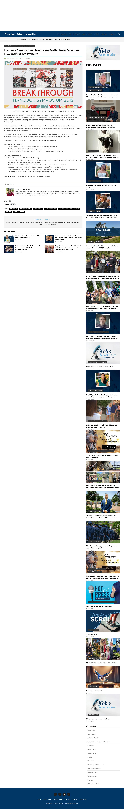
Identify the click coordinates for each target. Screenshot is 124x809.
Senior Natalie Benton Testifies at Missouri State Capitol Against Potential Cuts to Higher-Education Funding (68, 237)
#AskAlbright (13, 208)
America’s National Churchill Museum (99, 742)
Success (90, 780)
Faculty (99, 481)
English (90, 541)
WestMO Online (87, 34)
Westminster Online (94, 784)
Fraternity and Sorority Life (96, 765)
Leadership (91, 761)
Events (97, 34)
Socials (104, 34)
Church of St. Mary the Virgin (95, 90)
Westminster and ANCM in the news (99, 606)
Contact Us (83, 799)
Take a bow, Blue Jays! (94, 691)
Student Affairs (92, 776)
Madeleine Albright (19, 211)
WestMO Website (74, 34)
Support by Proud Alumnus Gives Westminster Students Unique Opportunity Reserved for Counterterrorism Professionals (68, 247)
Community (98, 302)
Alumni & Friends (9, 46)
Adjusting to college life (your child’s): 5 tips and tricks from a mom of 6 (101, 426)
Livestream (8, 211)
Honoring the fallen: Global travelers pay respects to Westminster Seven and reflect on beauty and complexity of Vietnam (102, 488)
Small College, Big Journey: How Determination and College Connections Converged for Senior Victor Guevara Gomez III (102, 278)
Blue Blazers (97, 181)
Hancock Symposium (50, 208)
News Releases (62, 34)
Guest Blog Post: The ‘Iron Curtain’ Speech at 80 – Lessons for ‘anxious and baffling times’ (102, 96)
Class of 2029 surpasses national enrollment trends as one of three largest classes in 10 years (102, 308)
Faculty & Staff (110, 451)
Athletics (112, 34)
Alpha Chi (91, 181)
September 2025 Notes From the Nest (99, 367)
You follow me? (91, 635)
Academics (91, 241)
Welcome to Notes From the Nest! (98, 719)
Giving (90, 757)
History (98, 211)
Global (99, 271)
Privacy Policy (47, 799)
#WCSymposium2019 (25, 208)
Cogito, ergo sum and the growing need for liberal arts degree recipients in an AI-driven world (102, 157)
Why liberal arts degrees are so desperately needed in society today (101, 547)
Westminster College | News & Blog (20, 34)
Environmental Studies (103, 332)
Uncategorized (103, 362)
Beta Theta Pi (91, 211)
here (44, 140)
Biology (99, 511)
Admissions (91, 302)
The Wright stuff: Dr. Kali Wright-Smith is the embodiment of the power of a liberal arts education (102, 397)
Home (39, 799)
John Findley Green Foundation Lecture (69, 208)
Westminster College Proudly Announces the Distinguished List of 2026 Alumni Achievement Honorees (28, 247)
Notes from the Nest (93, 150)
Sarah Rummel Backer (11, 58)
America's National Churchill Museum (25, 46)
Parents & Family (93, 772)
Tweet (6, 204)
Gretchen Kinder (38, 208)
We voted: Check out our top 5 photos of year (102, 663)
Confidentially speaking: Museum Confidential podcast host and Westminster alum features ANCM (102, 578)
